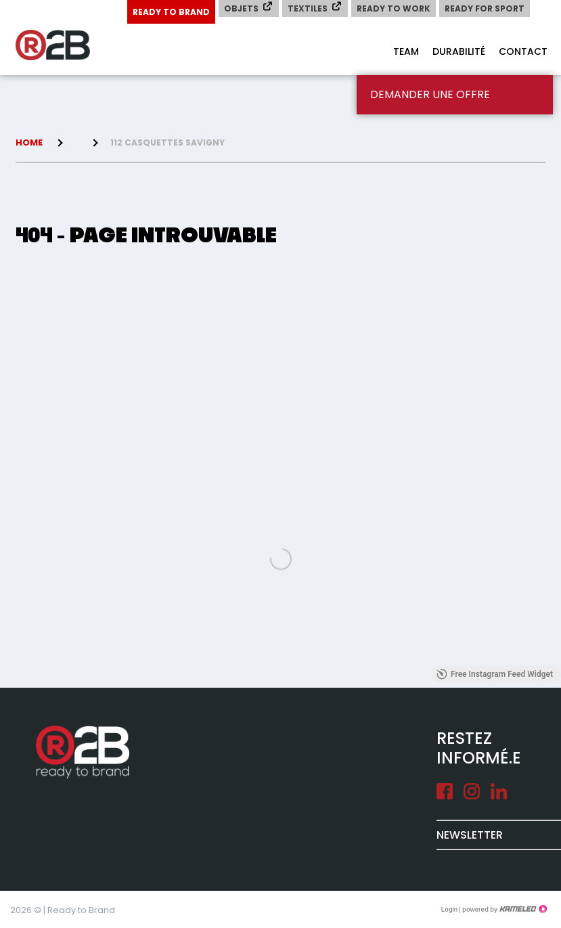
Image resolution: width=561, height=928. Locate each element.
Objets (248, 7)
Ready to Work (393, 8)
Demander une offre (430, 94)
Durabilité (458, 51)
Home (29, 142)
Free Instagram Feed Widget (494, 674)
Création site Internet (503, 909)
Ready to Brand (171, 12)
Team (406, 51)
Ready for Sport (484, 8)
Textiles (315, 7)
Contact (523, 51)
